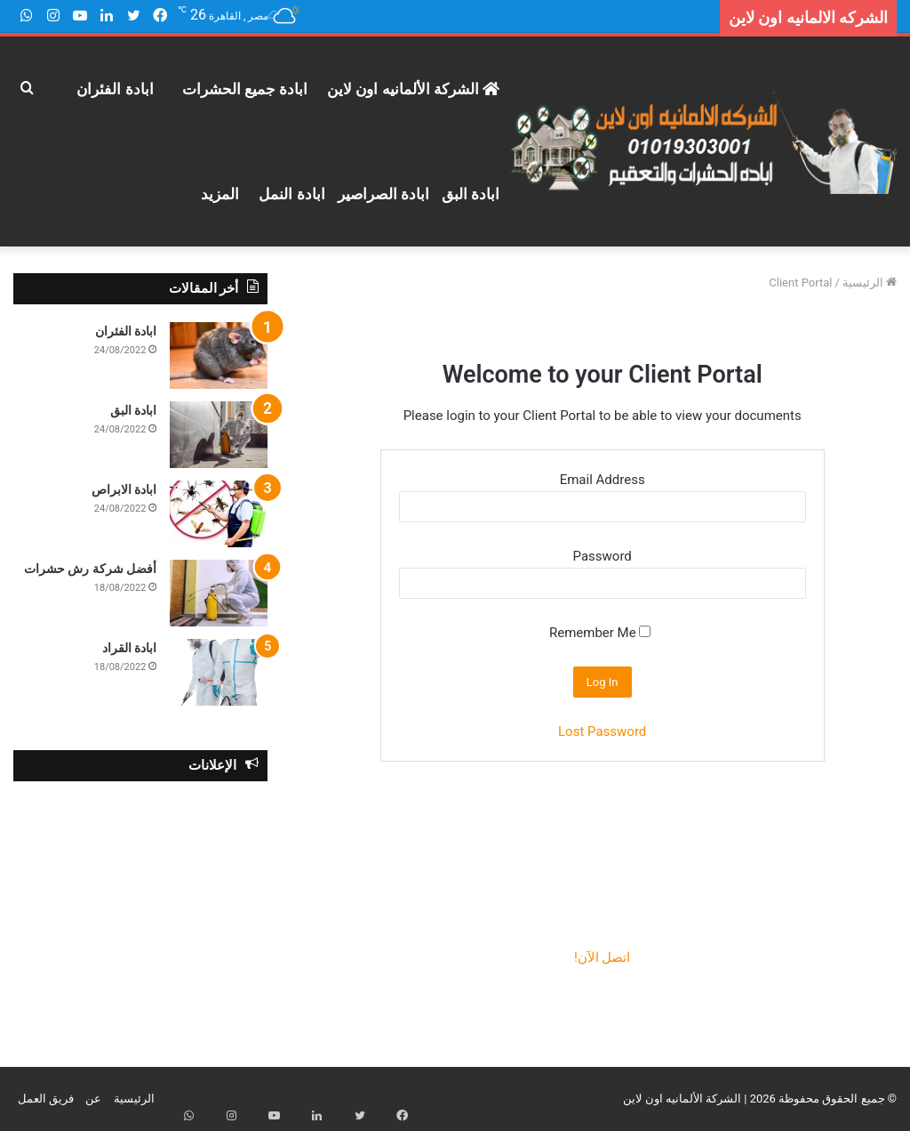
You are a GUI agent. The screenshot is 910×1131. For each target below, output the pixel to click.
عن (93, 1098)
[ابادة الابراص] (218, 514)
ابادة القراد (129, 648)
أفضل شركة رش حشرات (90, 568)
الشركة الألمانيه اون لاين (413, 89)
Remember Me (600, 633)
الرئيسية (869, 282)
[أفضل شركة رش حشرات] (218, 593)
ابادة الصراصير (383, 194)
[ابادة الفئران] (218, 355)
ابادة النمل (291, 194)
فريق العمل (46, 1098)
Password (602, 556)
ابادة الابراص (124, 489)
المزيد (220, 194)
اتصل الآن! (602, 957)
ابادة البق (470, 194)
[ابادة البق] (218, 434)
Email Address (602, 480)
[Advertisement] (140, 910)
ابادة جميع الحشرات (244, 89)
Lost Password (602, 731)
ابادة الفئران (114, 89)
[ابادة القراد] (218, 672)
